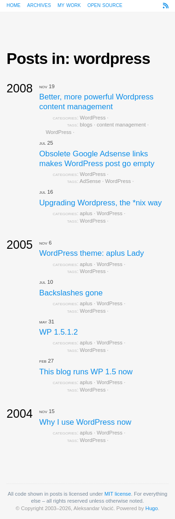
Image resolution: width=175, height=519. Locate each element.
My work (69, 4)
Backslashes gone (71, 292)
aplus (86, 213)
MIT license (118, 494)
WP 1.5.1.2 (58, 332)
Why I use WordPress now (85, 422)
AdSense (90, 181)
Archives (39, 4)
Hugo (152, 508)
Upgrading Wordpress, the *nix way (100, 202)
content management (121, 124)
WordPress (92, 117)
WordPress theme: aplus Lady (91, 253)
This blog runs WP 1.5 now (86, 371)
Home (14, 4)
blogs (86, 124)
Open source (104, 4)
